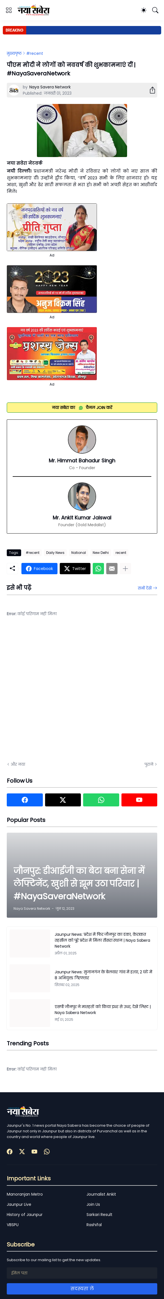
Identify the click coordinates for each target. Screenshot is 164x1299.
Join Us (93, 1204)
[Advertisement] (63, 693)
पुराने (149, 764)
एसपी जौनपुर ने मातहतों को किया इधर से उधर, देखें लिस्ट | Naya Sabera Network (103, 1009)
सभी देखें (145, 588)
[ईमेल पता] (82, 1273)
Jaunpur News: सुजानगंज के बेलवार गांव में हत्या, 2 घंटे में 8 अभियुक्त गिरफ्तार (103, 975)
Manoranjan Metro (25, 1194)
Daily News (55, 552)
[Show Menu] (8, 10)
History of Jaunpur (25, 1214)
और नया (18, 764)
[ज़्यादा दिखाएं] (125, 568)
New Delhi (101, 552)
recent (121, 552)
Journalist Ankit (101, 1194)
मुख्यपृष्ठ (14, 53)
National (78, 552)
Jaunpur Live (19, 1204)
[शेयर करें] (150, 90)
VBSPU (13, 1225)
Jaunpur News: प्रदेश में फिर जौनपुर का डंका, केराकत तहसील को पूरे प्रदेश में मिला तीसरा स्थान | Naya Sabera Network (102, 940)
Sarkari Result (99, 1214)
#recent (34, 53)
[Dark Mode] (144, 10)
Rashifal (94, 1225)
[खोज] (155, 10)
